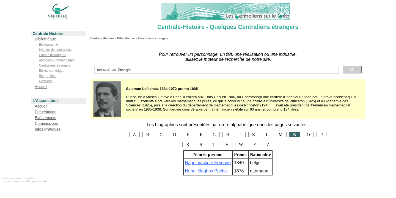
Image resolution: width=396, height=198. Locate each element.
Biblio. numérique (52, 71)
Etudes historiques (52, 55)
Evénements (45, 118)
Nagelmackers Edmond (208, 162)
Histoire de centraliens (55, 50)
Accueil (41, 86)
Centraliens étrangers (55, 65)
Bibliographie (48, 44)
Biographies (47, 76)
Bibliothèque (45, 39)
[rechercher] (216, 69)
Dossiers (45, 81)
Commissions (46, 123)
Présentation (46, 112)
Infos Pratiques (48, 129)
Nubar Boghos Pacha (206, 171)
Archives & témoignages (57, 60)
